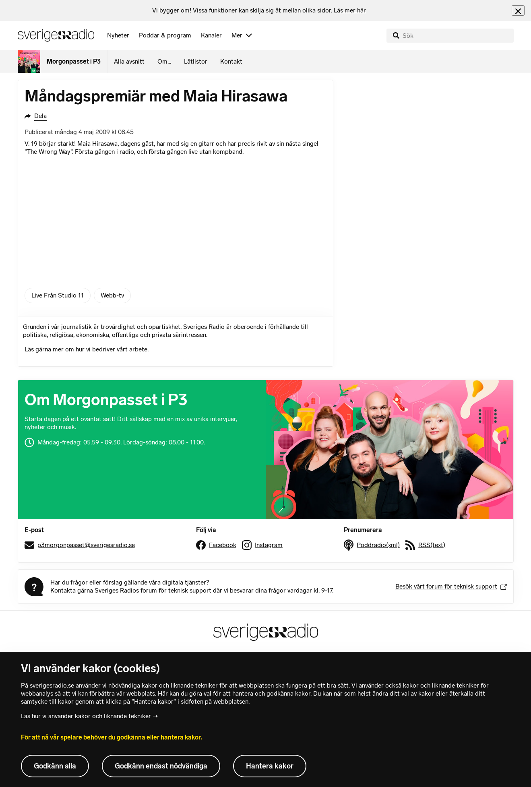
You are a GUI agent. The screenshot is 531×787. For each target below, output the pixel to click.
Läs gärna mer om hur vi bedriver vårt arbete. (87, 349)
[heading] (259, 10)
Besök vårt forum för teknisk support (451, 586)
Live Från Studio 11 (57, 295)
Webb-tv (112, 295)
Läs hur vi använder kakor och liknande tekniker (86, 716)
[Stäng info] (518, 10)
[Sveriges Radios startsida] (56, 35)
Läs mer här (350, 10)
